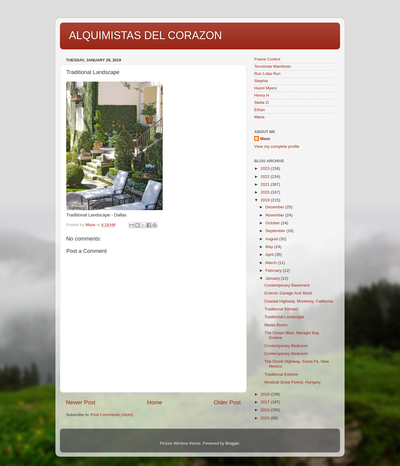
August (272, 239)
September (275, 230)
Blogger (232, 443)
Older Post (227, 402)
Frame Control (267, 59)
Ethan (259, 109)
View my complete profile (276, 146)
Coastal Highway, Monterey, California (298, 301)
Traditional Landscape (284, 317)
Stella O (261, 102)
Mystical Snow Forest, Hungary (292, 382)
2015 (266, 418)
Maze (265, 138)
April (270, 254)
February (274, 270)
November (275, 215)
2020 (266, 192)
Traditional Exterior (281, 374)
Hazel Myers (265, 88)
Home (154, 402)
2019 (266, 200)
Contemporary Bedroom (286, 345)
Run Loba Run (267, 73)
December (275, 207)
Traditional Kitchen (281, 309)
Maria (259, 117)
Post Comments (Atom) (112, 414)
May (269, 246)
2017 (266, 402)
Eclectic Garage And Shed (288, 293)
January (273, 278)
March (271, 262)
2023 (266, 168)
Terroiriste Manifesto (272, 66)
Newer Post (80, 402)
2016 (266, 410)
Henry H (261, 95)
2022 (266, 176)
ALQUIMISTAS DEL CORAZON (145, 35)
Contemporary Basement (287, 285)
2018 (266, 394)
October (273, 223)
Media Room (276, 325)
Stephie (261, 81)
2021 (266, 184)
